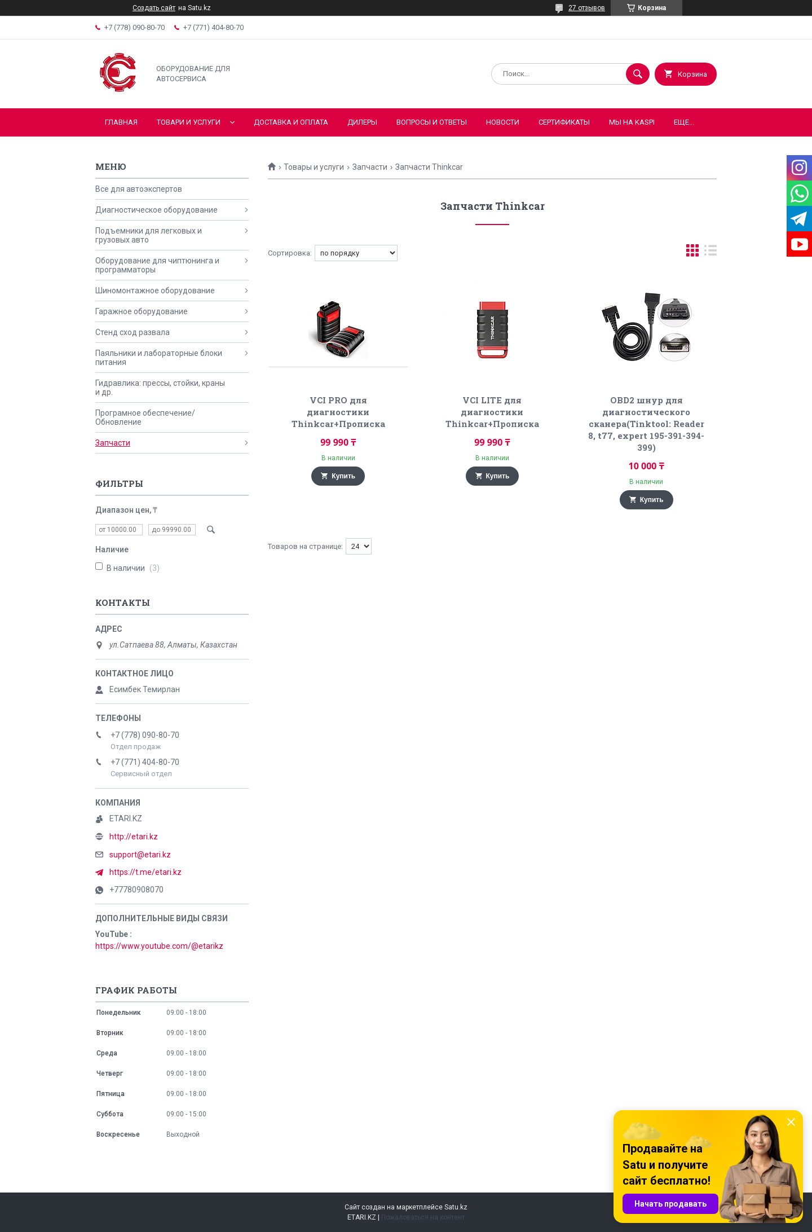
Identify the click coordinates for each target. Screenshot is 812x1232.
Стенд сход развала (132, 332)
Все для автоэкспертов (138, 188)
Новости (502, 122)
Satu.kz (455, 1207)
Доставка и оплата (291, 122)
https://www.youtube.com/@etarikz (159, 946)
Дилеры (362, 122)
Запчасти (369, 166)
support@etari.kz (140, 854)
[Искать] (638, 74)
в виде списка (710, 253)
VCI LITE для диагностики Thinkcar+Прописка (492, 411)
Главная (121, 122)
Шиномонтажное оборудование (155, 290)
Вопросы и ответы (431, 122)
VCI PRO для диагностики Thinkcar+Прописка (338, 411)
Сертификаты (564, 122)
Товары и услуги (314, 166)
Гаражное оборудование (141, 311)
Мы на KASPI (632, 122)
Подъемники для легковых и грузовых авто (148, 235)
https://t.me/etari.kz (145, 872)
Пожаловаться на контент (423, 1217)
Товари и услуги (188, 122)
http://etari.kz (133, 836)
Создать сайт (154, 8)
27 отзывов (586, 8)
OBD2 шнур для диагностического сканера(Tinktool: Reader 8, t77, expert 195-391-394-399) (646, 423)
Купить (343, 476)
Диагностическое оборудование (156, 209)
